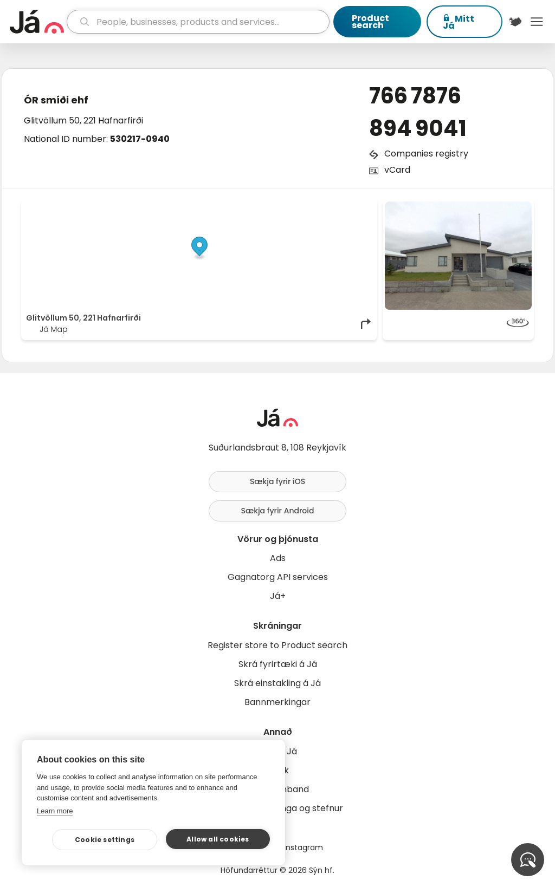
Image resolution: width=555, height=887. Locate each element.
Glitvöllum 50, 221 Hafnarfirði (83, 120)
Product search (370, 21)
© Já (261, 207)
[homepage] (37, 22)
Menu (536, 22)
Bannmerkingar (277, 702)
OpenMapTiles (352, 207)
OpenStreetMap (299, 207)
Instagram (303, 847)
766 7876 (415, 96)
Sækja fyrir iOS (277, 481)
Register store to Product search (277, 645)
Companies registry (426, 153)
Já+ (278, 596)
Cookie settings (104, 839)
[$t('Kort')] (515, 22)
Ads (278, 558)
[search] (198, 21)
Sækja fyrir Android (277, 510)
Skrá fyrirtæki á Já (277, 664)
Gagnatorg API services (278, 577)
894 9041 (418, 128)
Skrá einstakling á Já (277, 683)
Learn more (55, 811)
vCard (397, 170)
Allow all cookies (217, 839)
